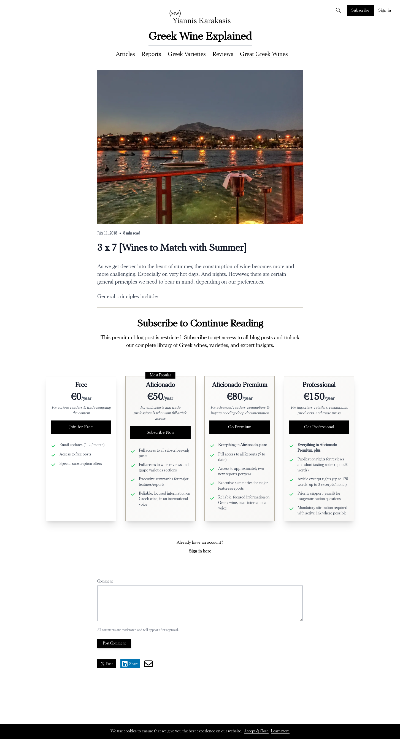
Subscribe (360, 10)
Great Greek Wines (264, 54)
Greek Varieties (187, 54)
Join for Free (81, 427)
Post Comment (114, 643)
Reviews (222, 54)
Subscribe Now (160, 432)
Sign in (384, 10)
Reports (151, 54)
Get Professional (319, 427)
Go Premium (240, 427)
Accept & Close (256, 731)
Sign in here (200, 551)
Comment (105, 581)
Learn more (280, 731)
